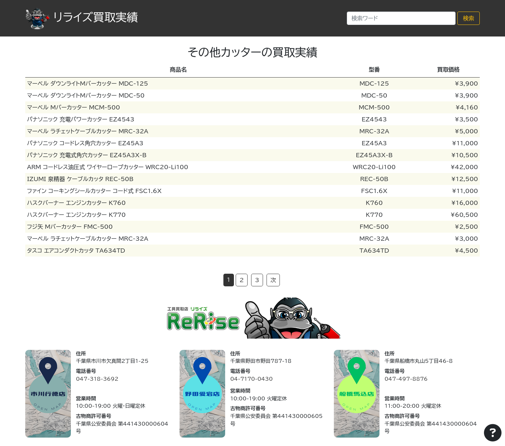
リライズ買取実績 (81, 17)
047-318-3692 (97, 378)
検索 (468, 18)
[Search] (401, 18)
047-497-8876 (405, 378)
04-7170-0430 (251, 378)
